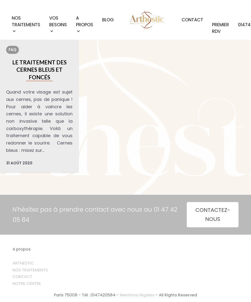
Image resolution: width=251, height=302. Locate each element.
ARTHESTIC (23, 263)
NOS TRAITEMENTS (30, 270)
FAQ (12, 49)
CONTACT (22, 276)
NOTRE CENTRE (27, 283)
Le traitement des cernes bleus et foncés (39, 70)
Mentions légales (137, 295)
